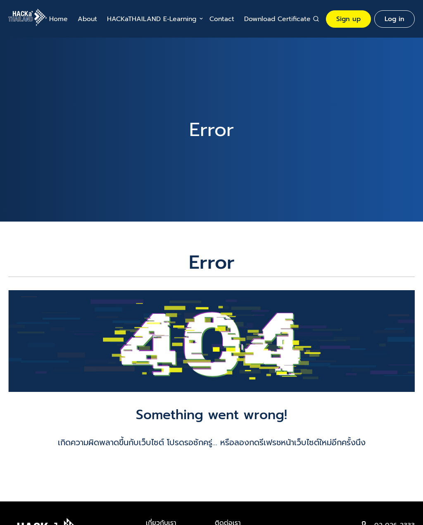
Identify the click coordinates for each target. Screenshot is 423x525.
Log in (394, 19)
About (87, 19)
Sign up (348, 19)
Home (58, 19)
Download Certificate (277, 19)
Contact (221, 19)
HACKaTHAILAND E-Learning (151, 19)
